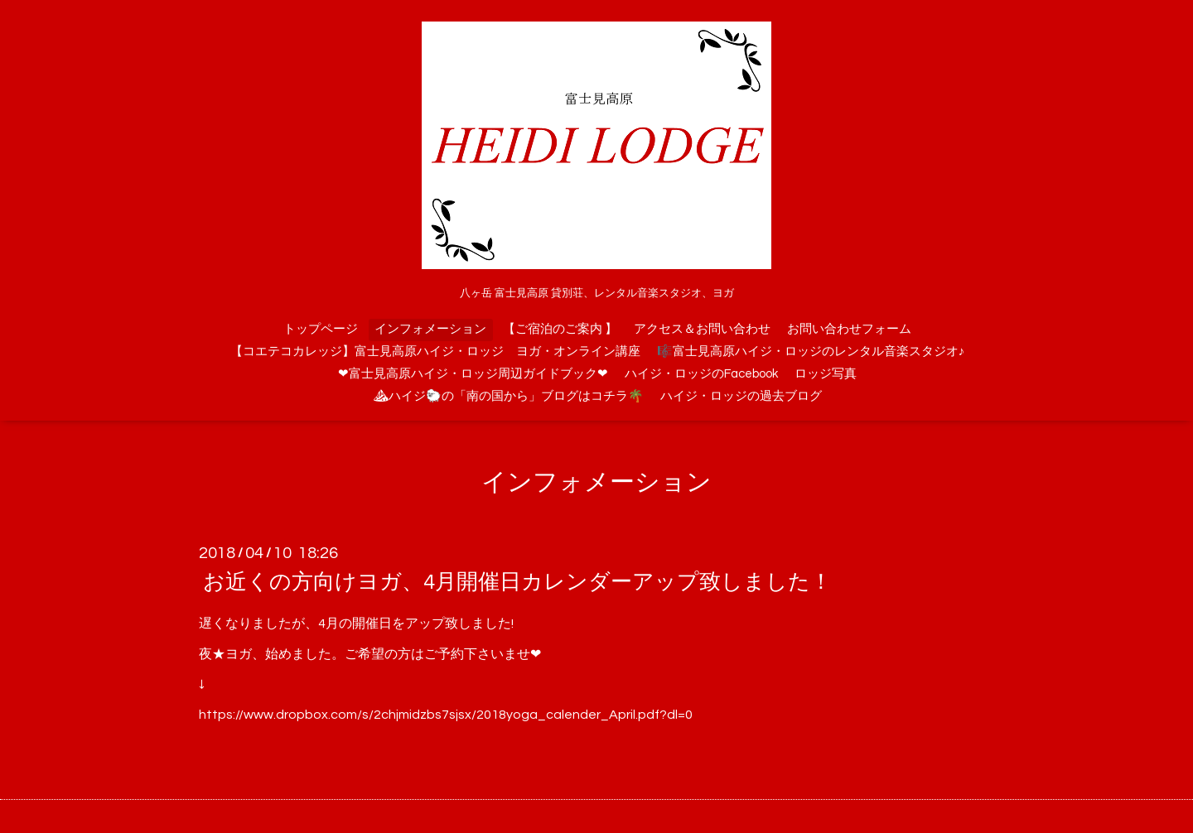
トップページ (320, 329)
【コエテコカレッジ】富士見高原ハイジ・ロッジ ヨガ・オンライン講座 (435, 351)
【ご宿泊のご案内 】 (560, 329)
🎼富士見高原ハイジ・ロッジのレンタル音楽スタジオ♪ (811, 351)
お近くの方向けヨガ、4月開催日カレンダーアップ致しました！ (517, 582)
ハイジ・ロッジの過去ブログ (741, 396)
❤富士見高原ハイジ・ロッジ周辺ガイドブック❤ (473, 374)
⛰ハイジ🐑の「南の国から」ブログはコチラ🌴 (508, 396)
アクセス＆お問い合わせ (702, 329)
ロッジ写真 (826, 374)
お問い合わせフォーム (849, 329)
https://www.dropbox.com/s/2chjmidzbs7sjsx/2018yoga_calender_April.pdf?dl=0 (446, 714)
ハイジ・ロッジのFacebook (701, 374)
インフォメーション (430, 329)
